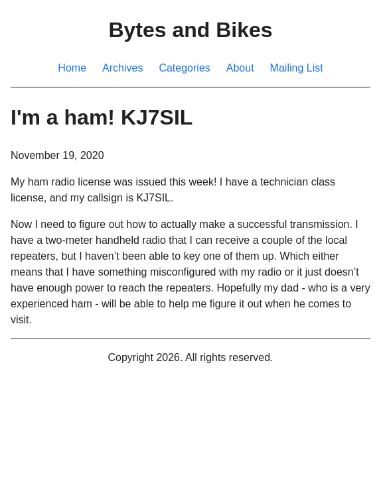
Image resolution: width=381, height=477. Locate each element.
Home (72, 68)
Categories (184, 68)
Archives (122, 68)
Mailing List (296, 68)
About (240, 68)
